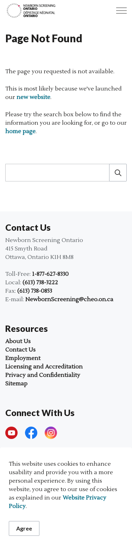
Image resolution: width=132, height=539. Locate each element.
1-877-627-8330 (50, 274)
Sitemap (16, 383)
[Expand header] (121, 10)
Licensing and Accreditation (44, 366)
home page (20, 131)
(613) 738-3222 (40, 282)
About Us (18, 341)
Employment (22, 358)
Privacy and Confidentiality (42, 375)
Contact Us (20, 349)
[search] (65, 172)
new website (33, 97)
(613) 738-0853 (34, 291)
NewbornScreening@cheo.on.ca (69, 299)
